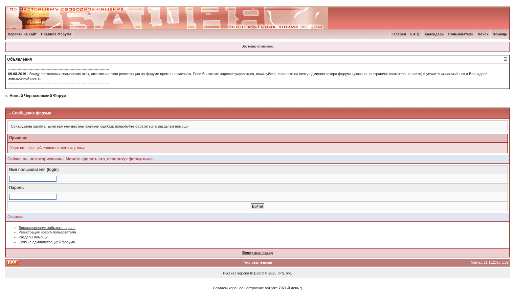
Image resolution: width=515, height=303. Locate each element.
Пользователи (461, 34)
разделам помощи (173, 126)
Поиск (483, 34)
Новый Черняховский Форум (38, 95)
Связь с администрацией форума (47, 242)
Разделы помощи (33, 237)
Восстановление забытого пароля (47, 228)
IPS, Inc (285, 273)
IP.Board (256, 273)
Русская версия (236, 273)
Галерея (399, 34)
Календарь (434, 34)
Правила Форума (56, 34)
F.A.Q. (415, 34)
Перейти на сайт (22, 34)
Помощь (500, 34)
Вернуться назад (257, 252)
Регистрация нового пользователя (47, 232)
